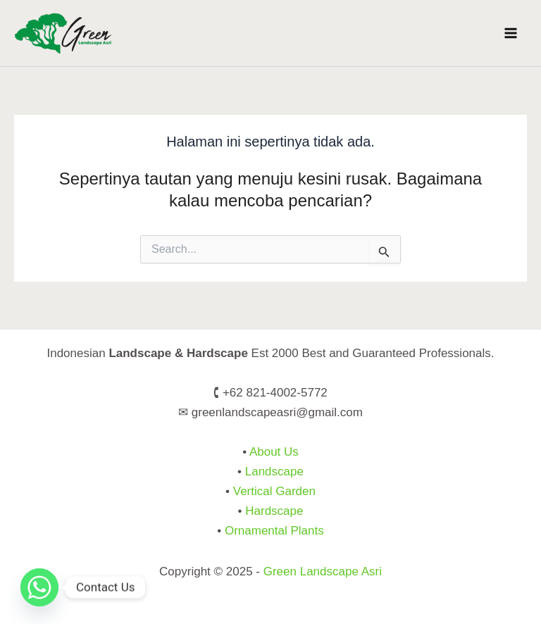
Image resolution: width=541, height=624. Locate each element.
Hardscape (274, 511)
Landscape (274, 471)
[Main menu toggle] (511, 33)
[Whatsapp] (39, 587)
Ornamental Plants (274, 530)
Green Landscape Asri (322, 571)
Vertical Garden (274, 491)
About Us (274, 451)
